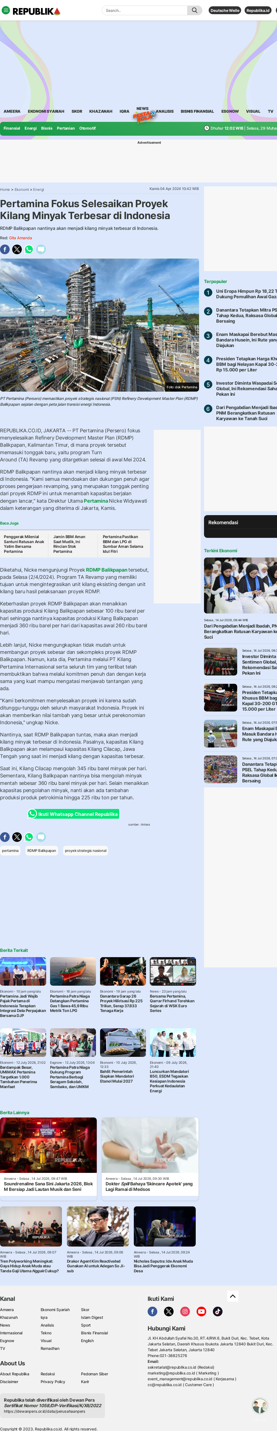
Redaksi (48, 1373)
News (142, 109)
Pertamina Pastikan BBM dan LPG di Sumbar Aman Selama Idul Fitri (123, 544)
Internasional (11, 1332)
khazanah (100, 111)
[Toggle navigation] (6, 10)
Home (5, 189)
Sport (86, 1325)
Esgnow (7, 1340)
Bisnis (47, 128)
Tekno (46, 1332)
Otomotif (87, 128)
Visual (46, 1340)
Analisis (47, 1325)
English (87, 1340)
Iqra (44, 1317)
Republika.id (258, 10)
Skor (85, 1309)
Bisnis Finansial (197, 111)
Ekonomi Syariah (46, 111)
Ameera (7, 1309)
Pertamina (96, 501)
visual (253, 111)
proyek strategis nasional (85, 850)
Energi (31, 128)
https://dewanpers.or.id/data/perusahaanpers (44, 1411)
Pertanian (66, 128)
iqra (124, 111)
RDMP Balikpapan (106, 570)
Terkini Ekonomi (220, 550)
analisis (164, 111)
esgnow (230, 111)
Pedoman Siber (94, 1373)
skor (77, 111)
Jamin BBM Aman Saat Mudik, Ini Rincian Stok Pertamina (69, 544)
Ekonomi (22, 189)
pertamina (10, 850)
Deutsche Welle (225, 10)
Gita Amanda (20, 237)
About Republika (14, 1373)
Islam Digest (92, 1317)
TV (271, 111)
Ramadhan (50, 1348)
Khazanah (8, 1317)
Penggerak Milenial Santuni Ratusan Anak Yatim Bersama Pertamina (24, 544)
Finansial (12, 128)
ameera (12, 111)
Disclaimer (9, 1381)
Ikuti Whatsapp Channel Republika (74, 814)
